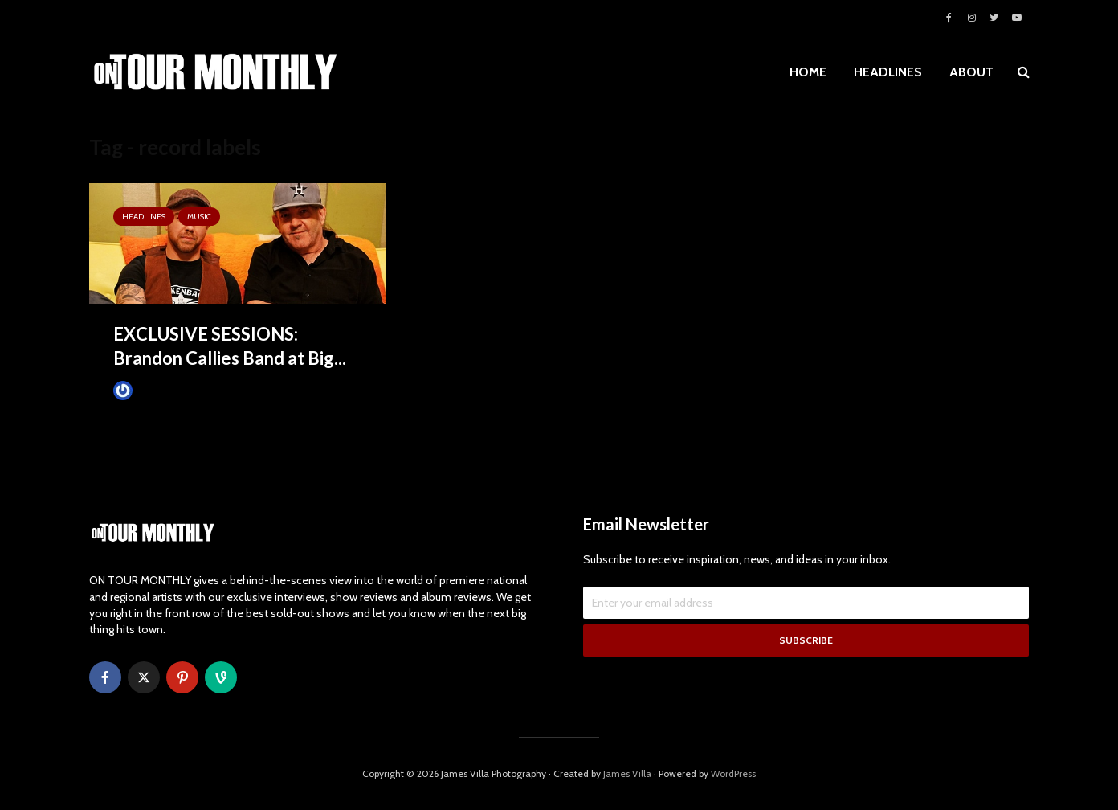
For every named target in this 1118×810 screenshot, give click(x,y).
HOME (808, 72)
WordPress (733, 773)
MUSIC (199, 216)
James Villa (149, 390)
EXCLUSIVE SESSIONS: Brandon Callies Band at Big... (229, 346)
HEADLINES (888, 72)
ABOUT (971, 72)
